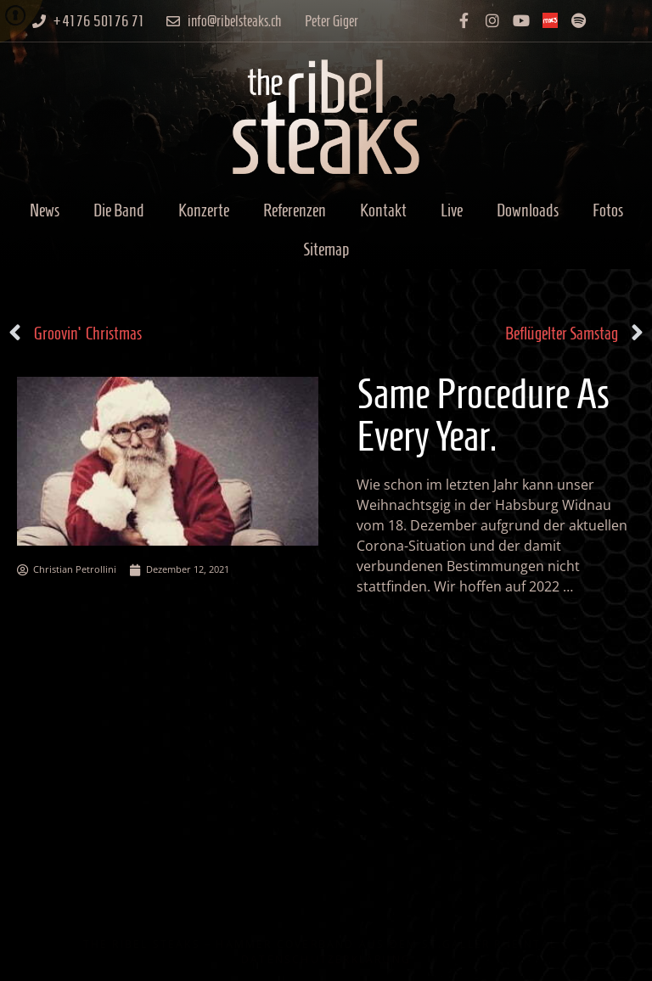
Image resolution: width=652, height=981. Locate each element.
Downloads (528, 210)
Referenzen (294, 210)
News (44, 210)
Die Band (118, 210)
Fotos (608, 210)
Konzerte (203, 210)
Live (452, 210)
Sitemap (326, 249)
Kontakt (383, 210)
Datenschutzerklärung (326, 959)
